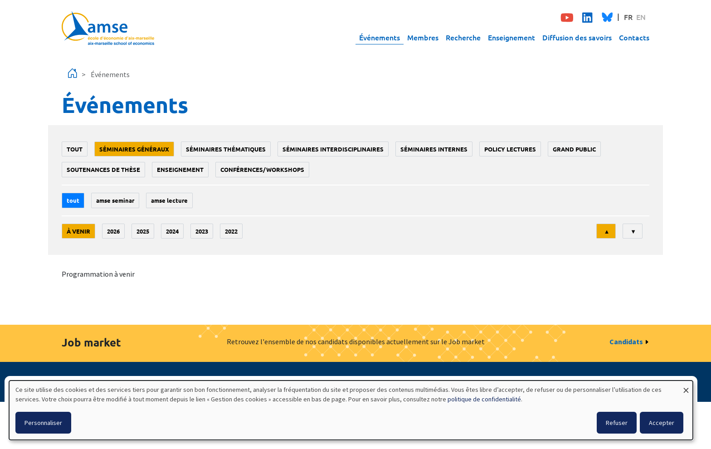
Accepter (661, 423)
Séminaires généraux (134, 149)
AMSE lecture (169, 200)
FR (628, 17)
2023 (201, 231)
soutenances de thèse (103, 169)
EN (641, 17)
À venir (78, 231)
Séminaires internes (434, 149)
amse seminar (115, 200)
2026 (113, 231)
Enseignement (511, 37)
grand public (574, 149)
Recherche (463, 37)
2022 (231, 231)
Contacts (634, 37)
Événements (379, 37)
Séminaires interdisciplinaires (333, 149)
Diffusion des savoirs (577, 37)
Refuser (617, 423)
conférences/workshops (262, 169)
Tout (75, 149)
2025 (142, 231)
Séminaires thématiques (226, 149)
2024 (172, 231)
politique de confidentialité (484, 399)
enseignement (180, 169)
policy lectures (510, 149)
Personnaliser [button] (43, 423)
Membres (422, 37)
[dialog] (351, 410)
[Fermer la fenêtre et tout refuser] (686, 386)
